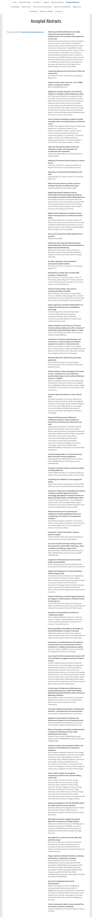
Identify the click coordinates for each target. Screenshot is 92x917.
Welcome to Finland (46, 11)
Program (46, 2)
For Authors (37, 2)
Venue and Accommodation (42, 7)
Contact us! (59, 11)
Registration (77, 7)
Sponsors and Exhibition (62, 7)
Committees (33, 11)
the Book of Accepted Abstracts (32, 32)
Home (15, 2)
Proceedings (15, 7)
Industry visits (26, 7)
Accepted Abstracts (72, 2)
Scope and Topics (25, 2)
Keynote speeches (57, 2)
